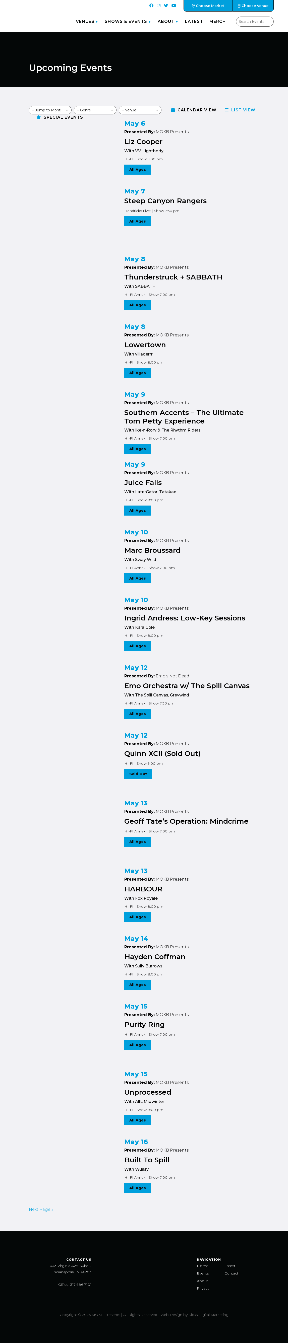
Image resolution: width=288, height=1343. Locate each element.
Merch (217, 21)
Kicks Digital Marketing (208, 1314)
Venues (85, 21)
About (166, 21)
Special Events (59, 117)
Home (202, 1265)
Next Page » (41, 1209)
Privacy (203, 1288)
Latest (194, 21)
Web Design (171, 1314)
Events (203, 1273)
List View (240, 110)
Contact (231, 1273)
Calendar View (193, 110)
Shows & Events (126, 21)
